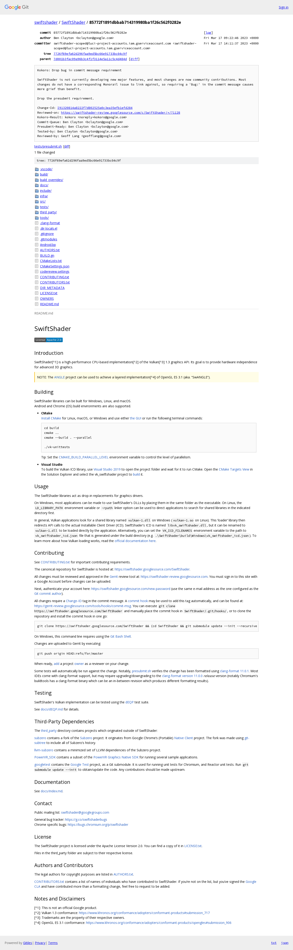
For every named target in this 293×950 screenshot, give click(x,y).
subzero (40, 738)
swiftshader (46, 22)
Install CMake (51, 418)
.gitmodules (48, 239)
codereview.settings (54, 271)
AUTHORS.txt (50, 250)
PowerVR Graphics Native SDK (115, 757)
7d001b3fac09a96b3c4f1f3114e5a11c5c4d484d (90, 59)
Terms (53, 943)
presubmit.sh (141, 671)
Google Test (80, 764)
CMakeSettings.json (54, 266)
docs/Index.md (51, 791)
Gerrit (114, 576)
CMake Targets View (234, 469)
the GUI (135, 418)
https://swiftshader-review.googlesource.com (174, 576)
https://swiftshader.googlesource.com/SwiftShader (152, 569)
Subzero (86, 738)
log (208, 32)
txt (274, 943)
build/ (44, 174)
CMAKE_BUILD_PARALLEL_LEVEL (84, 457)
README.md (49, 304)
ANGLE (59, 377)
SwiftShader (73, 22)
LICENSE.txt (48, 293)
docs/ (44, 185)
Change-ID (74, 601)
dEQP (129, 702)
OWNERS (47, 298)
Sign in (283, 7)
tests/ (44, 207)
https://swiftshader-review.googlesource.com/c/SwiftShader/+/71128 (120, 113)
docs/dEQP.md (52, 709)
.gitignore (47, 233)
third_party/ (48, 212)
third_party (49, 730)
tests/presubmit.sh (48, 146)
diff (134, 59)
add (56, 663)
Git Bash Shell (120, 636)
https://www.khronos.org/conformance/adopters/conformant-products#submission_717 (144, 913)
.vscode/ (46, 169)
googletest (42, 764)
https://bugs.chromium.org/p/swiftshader (98, 824)
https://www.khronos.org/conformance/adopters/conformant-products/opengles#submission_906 (158, 922)
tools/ (44, 217)
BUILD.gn (47, 255)
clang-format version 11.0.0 (182, 676)
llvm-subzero (43, 750)
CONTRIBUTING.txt (54, 277)
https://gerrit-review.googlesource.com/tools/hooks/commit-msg (82, 606)
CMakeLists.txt (51, 261)
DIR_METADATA (52, 288)
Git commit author (48, 593)
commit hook (138, 601)
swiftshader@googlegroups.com (85, 812)
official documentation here (135, 541)
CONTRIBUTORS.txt (55, 282)
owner (79, 663)
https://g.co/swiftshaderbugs (86, 819)
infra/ (44, 196)
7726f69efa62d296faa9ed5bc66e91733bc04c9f (90, 54)
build (136, 474)
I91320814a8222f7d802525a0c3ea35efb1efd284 (95, 108)
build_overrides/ (51, 180)
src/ (43, 201)
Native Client (183, 738)
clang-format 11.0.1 (234, 671)
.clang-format (50, 223)
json (284, 943)
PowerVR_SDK (45, 757)
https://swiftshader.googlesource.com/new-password (130, 589)
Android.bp (48, 244)
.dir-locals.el (48, 228)
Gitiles (27, 943)
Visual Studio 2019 (107, 469)
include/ (46, 190)
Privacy (40, 943)
